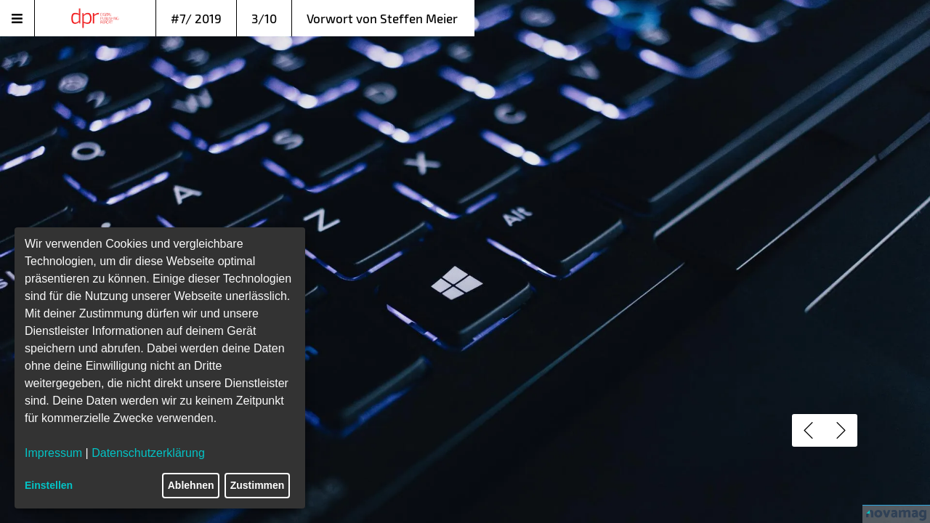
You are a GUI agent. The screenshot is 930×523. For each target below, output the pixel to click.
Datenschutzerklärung (148, 453)
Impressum (53, 453)
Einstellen (49, 485)
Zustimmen (257, 485)
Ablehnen (191, 485)
